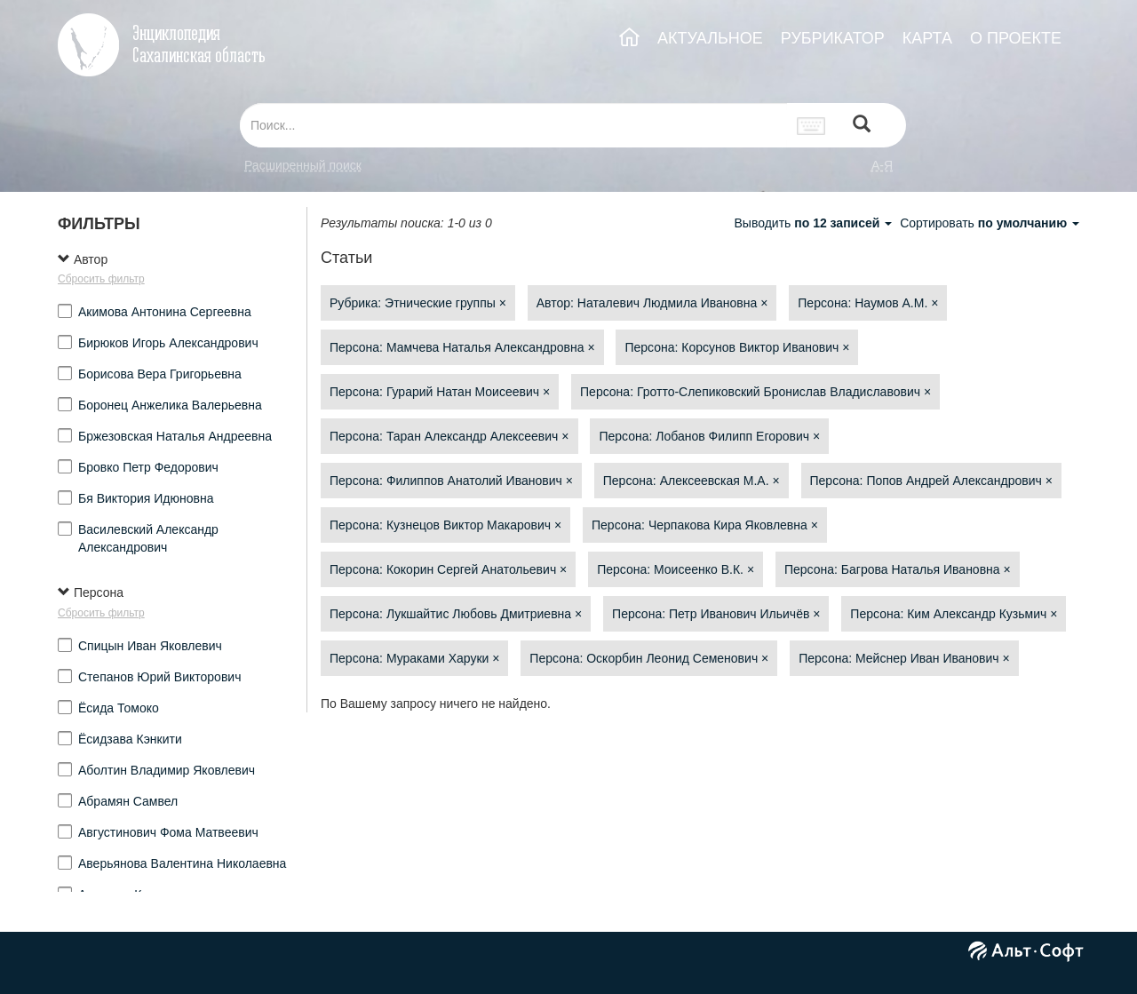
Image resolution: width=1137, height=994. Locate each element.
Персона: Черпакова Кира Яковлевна (705, 525)
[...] (513, 125)
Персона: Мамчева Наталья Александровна (462, 347)
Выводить (814, 223)
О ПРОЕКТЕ (1015, 38)
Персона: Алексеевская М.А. (691, 480)
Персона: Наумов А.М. (868, 303)
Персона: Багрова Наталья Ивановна (897, 569)
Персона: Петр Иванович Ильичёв (716, 614)
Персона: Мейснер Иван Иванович (904, 658)
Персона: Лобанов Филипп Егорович (709, 436)
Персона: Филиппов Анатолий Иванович (451, 480)
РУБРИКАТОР (833, 38)
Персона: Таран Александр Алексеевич (449, 436)
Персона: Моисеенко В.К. (675, 569)
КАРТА (927, 38)
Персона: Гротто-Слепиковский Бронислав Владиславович (755, 392)
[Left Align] (861, 125)
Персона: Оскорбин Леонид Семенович (648, 658)
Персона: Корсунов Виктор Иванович (736, 347)
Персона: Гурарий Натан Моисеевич (440, 392)
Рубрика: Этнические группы (418, 303)
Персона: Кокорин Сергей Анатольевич (448, 569)
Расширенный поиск (303, 165)
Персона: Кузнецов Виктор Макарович (445, 525)
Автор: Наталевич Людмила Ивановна (652, 303)
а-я (882, 165)
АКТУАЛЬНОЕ (710, 38)
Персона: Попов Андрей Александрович (931, 480)
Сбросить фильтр (101, 279)
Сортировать (989, 223)
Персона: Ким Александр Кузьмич (953, 614)
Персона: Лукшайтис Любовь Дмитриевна (456, 614)
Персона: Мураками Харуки (414, 658)
